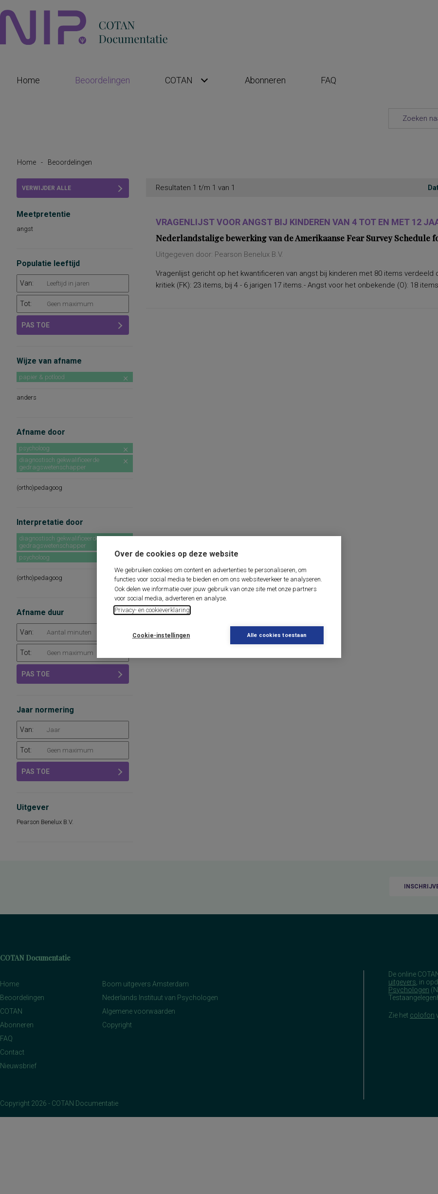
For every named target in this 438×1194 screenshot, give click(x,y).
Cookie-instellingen (161, 635)
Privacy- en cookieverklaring (152, 610)
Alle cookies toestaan (277, 635)
